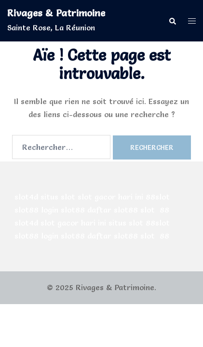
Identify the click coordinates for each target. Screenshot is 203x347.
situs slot (58, 196)
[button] (172, 20)
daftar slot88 (112, 209)
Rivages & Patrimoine (56, 13)
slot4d (26, 196)
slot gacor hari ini (110, 196)
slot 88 (154, 209)
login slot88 (63, 209)
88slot (158, 196)
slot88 (26, 209)
